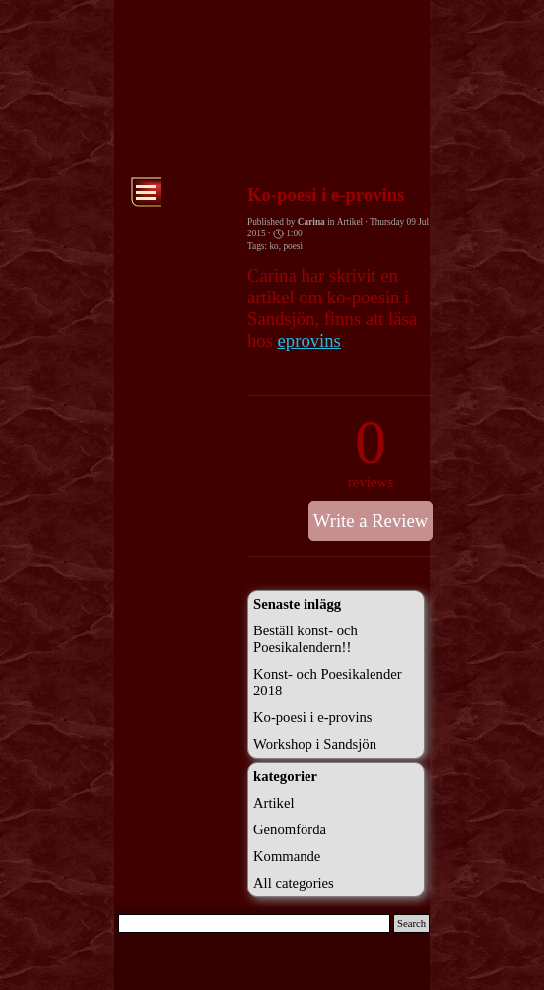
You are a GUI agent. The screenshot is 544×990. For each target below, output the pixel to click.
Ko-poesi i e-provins (313, 717)
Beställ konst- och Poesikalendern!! (305, 639)
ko (273, 246)
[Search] (254, 923)
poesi (293, 246)
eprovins (309, 340)
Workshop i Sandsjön (314, 744)
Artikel (274, 803)
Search (411, 923)
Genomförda (289, 829)
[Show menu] (146, 192)
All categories (293, 883)
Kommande (286, 856)
